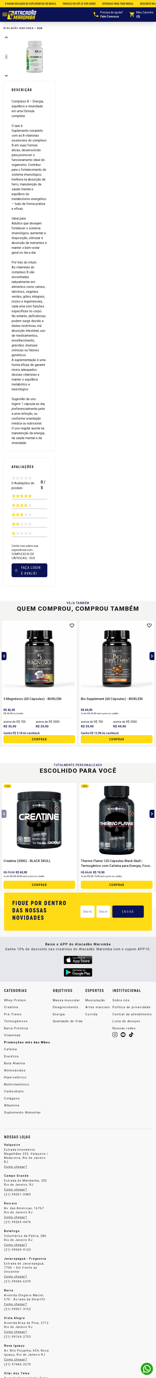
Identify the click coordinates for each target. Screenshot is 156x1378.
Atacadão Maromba (18, 28)
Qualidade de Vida (68, 1021)
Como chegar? (15, 1166)
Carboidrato (14, 1091)
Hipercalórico (15, 1077)
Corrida (91, 1014)
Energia (59, 1014)
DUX (40, 28)
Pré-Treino (13, 1014)
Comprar (39, 739)
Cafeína (10, 1049)
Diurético (11, 1056)
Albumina (11, 1105)
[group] (35, 57)
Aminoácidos (15, 1070)
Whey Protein (15, 1000)
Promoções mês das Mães (27, 1042)
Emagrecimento (66, 1007)
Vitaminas (12, 1035)
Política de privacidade (132, 1007)
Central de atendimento (132, 1014)
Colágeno (12, 1098)
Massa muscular (66, 1000)
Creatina (11, 1007)
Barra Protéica (16, 1028)
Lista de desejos (126, 1021)
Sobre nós (121, 1000)
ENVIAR (128, 911)
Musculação (95, 1000)
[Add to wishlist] (71, 625)
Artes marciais (97, 1007)
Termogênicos (16, 1021)
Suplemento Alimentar (22, 1112)
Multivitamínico (16, 1084)
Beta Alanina (14, 1063)
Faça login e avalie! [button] (28, 570)
